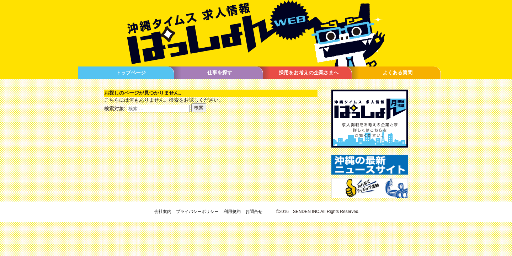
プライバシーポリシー (197, 211)
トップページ (131, 72)
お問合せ (253, 211)
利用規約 (232, 211)
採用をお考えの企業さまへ (308, 72)
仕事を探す (219, 72)
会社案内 (162, 211)
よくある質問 (397, 72)
